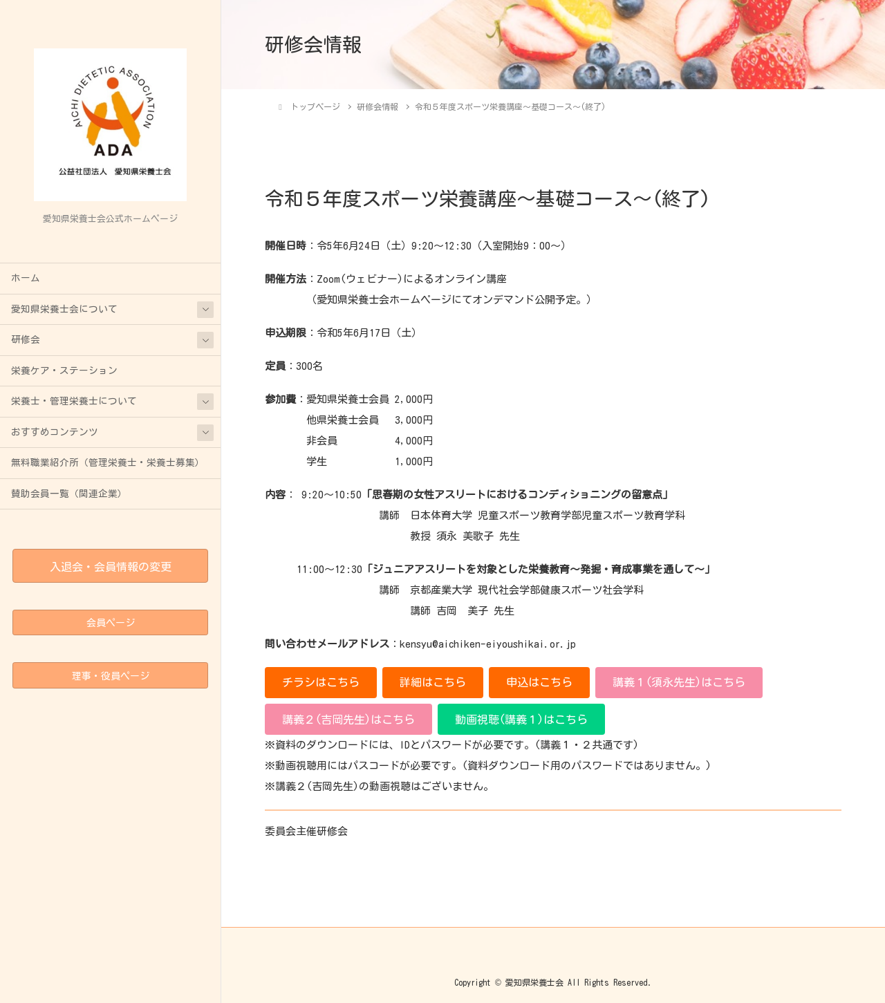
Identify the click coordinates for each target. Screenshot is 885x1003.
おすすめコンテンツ (54, 432)
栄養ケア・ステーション (64, 370)
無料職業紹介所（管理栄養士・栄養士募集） (108, 462)
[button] (321, 682)
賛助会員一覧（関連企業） (69, 493)
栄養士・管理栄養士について (74, 401)
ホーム (25, 278)
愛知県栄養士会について (64, 309)
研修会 (25, 339)
